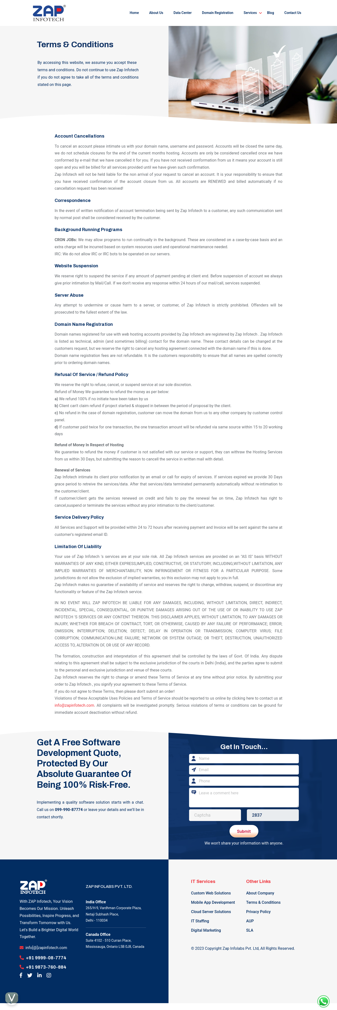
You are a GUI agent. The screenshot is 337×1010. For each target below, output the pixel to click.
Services (250, 13)
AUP (250, 921)
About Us (156, 13)
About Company (260, 893)
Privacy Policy (258, 911)
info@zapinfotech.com (74, 705)
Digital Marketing (206, 930)
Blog (270, 13)
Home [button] (134, 13)
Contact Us (292, 13)
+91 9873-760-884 (46, 966)
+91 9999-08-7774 (46, 957)
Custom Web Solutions (211, 893)
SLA (249, 930)
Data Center (183, 13)
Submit (244, 831)
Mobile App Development (213, 902)
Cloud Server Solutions (211, 911)
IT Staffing (200, 921)
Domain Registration (217, 13)
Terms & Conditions (263, 902)
